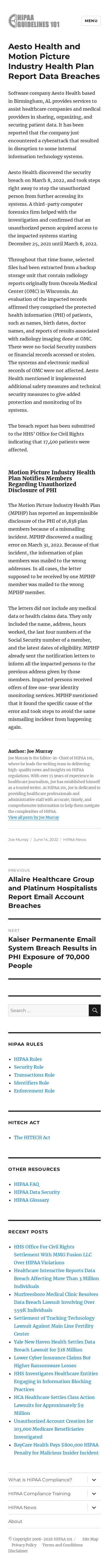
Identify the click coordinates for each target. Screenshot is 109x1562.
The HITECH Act (32, 1137)
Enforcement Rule (34, 1091)
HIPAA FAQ (26, 1184)
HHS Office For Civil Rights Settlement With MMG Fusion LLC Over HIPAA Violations (53, 1254)
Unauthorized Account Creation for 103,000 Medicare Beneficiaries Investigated (53, 1429)
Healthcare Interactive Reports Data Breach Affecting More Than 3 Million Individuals (56, 1278)
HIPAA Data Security (37, 1192)
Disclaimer (18, 1551)
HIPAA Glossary (31, 1200)
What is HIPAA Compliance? (40, 1479)
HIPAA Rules (28, 1059)
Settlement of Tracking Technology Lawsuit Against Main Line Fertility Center (54, 1326)
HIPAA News (74, 839)
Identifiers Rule (31, 1083)
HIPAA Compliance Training (39, 1493)
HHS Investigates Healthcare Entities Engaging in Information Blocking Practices (56, 1381)
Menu (91, 20)
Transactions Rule (34, 1075)
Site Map (90, 1539)
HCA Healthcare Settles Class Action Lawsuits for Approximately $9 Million (54, 1405)
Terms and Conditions (62, 1545)
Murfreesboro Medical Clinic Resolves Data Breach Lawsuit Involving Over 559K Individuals (56, 1302)
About (15, 1521)
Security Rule (29, 1067)
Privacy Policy (24, 1545)
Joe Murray (18, 839)
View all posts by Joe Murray (33, 817)
